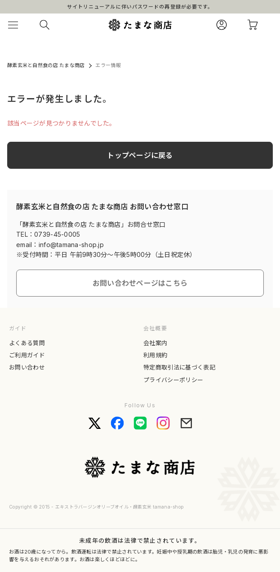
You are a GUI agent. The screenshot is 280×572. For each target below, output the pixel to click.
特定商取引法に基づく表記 (179, 367)
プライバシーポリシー (173, 379)
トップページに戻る (140, 155)
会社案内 (155, 343)
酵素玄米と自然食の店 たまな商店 (45, 65)
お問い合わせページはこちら (140, 283)
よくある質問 (27, 343)
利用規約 (155, 355)
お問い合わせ (27, 367)
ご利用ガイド (27, 355)
